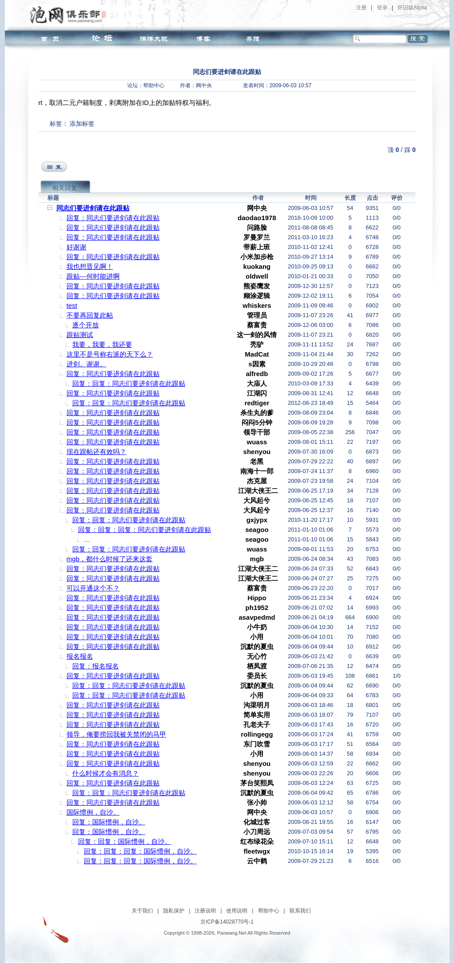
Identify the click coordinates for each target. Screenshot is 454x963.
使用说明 (236, 911)
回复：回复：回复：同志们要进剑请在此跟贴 (144, 529)
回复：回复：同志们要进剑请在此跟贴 (128, 383)
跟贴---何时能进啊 (93, 276)
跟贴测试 (80, 334)
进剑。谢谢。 (86, 364)
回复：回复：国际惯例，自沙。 (124, 841)
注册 (361, 7)
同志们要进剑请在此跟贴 (92, 208)
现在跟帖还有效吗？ (96, 451)
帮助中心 (153, 85)
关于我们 (142, 911)
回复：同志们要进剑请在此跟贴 (113, 217)
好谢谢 (76, 247)
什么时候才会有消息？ (105, 773)
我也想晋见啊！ (90, 266)
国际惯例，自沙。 (93, 812)
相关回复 (64, 187)
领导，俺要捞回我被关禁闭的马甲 (116, 734)
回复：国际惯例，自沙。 (108, 822)
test (72, 305)
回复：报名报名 (95, 666)
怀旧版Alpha (412, 7)
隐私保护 (173, 911)
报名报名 (80, 656)
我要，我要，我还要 (102, 344)
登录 (382, 7)
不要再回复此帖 (90, 315)
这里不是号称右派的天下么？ (110, 354)
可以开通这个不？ (93, 588)
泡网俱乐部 (70, 14)
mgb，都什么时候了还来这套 (110, 559)
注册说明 (205, 911)
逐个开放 (85, 325)
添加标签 (82, 123)
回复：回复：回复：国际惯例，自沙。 (140, 851)
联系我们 (300, 911)
